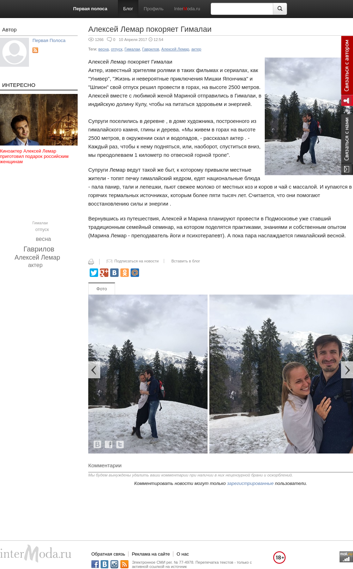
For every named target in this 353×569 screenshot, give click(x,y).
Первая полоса (90, 8)
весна (43, 239)
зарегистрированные (250, 483)
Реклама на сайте (151, 554)
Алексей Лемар (37, 257)
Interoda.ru (187, 8)
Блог (128, 8)
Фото (101, 288)
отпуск (42, 229)
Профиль (153, 8)
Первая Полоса (48, 40)
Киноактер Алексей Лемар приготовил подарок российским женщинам (34, 156)
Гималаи (40, 223)
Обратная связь (108, 554)
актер (35, 265)
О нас (182, 554)
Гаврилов (39, 249)
